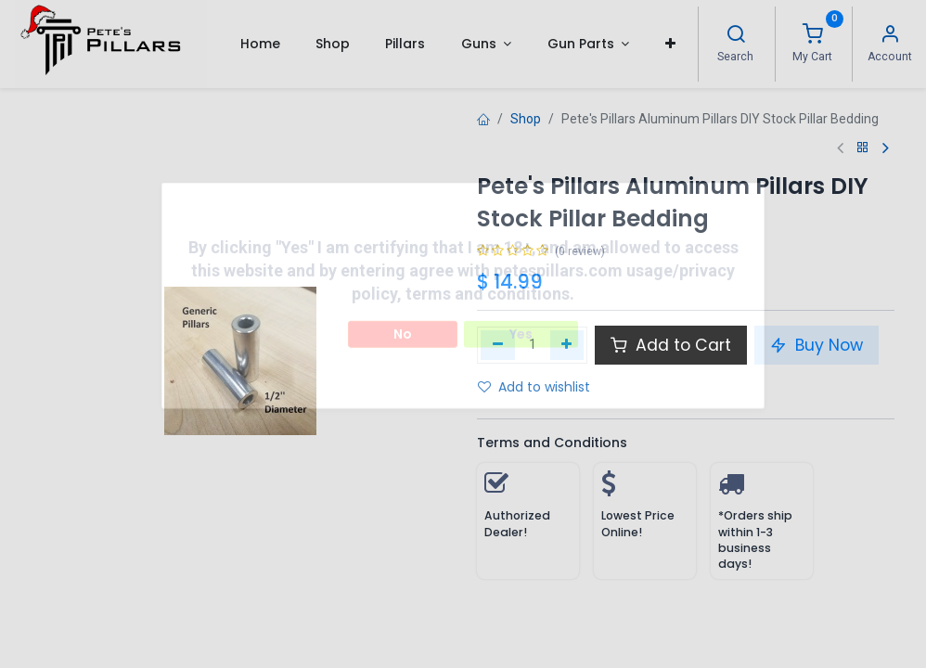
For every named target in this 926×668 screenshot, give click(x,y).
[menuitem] (259, 43)
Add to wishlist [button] (534, 387)
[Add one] (567, 345)
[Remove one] (498, 345)
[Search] (736, 36)
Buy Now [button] (816, 345)
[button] (669, 43)
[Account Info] (890, 36)
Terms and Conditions (552, 442)
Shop (525, 118)
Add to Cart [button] (671, 345)
